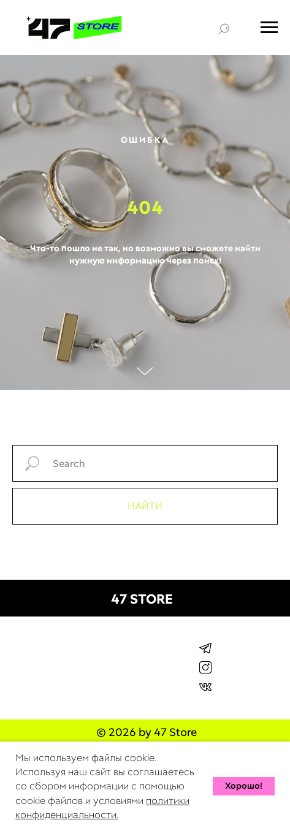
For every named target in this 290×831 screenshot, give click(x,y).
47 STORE (142, 599)
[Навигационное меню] (269, 27)
